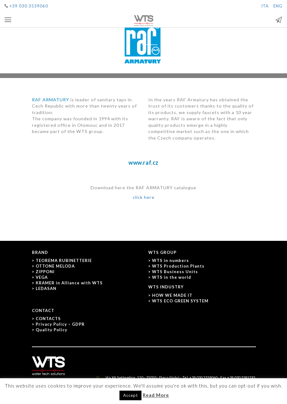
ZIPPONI (45, 271)
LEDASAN (46, 288)
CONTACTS (48, 318)
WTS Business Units (175, 271)
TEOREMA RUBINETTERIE (64, 260)
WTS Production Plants (178, 266)
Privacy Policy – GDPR (60, 324)
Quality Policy (51, 329)
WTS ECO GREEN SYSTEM (180, 300)
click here (144, 197)
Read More (156, 395)
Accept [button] (130, 395)
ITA (265, 5)
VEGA (42, 277)
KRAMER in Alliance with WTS (69, 282)
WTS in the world (171, 277)
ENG (277, 5)
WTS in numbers (170, 260)
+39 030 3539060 (29, 5)
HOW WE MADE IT (172, 295)
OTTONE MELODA (55, 266)
